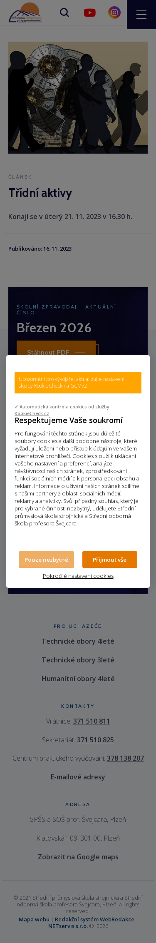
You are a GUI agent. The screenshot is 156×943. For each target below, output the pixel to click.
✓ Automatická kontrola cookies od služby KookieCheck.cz (62, 410)
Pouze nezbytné (46, 559)
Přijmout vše (109, 559)
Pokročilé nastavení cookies (78, 576)
